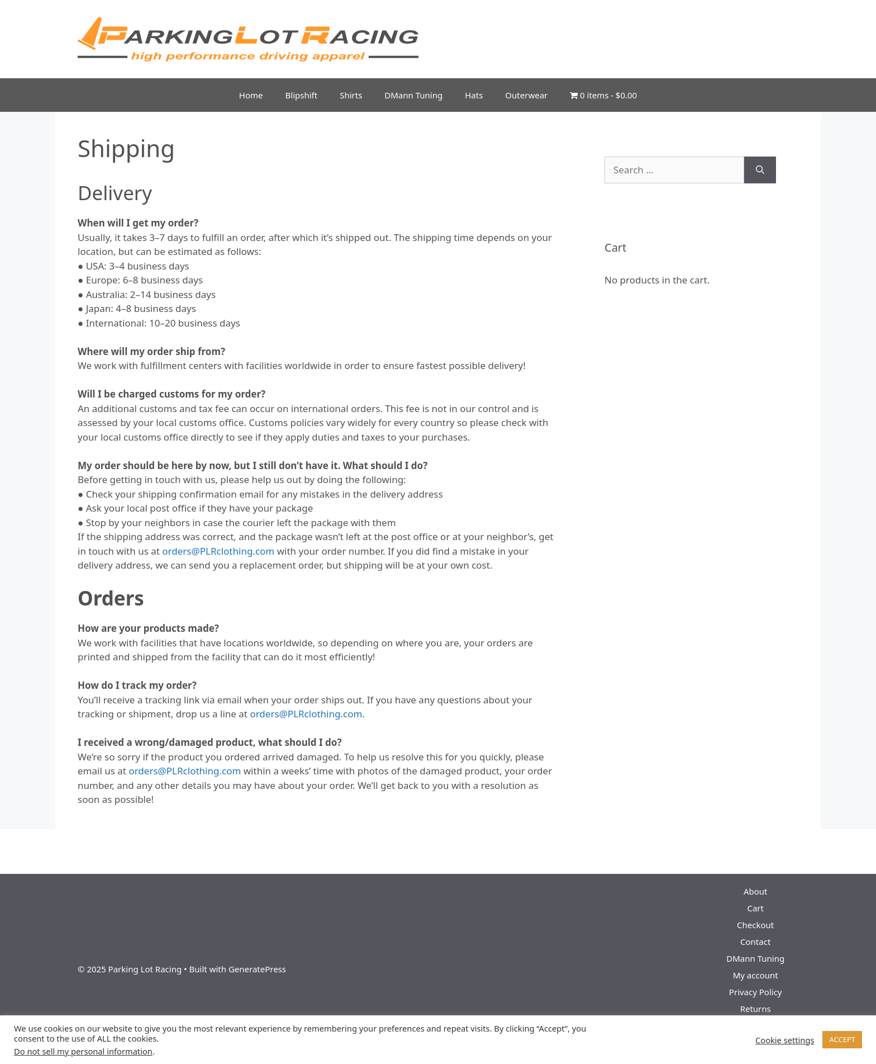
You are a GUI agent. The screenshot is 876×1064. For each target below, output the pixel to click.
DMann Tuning (413, 95)
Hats (474, 95)
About (756, 891)
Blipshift (301, 95)
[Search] (760, 170)
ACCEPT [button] (842, 1039)
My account (755, 975)
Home (251, 95)
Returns (755, 1008)
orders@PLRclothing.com (218, 551)
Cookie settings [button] (784, 1040)
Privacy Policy (755, 991)
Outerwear (526, 95)
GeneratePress (257, 969)
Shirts (351, 95)
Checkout (755, 924)
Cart (755, 908)
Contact (755, 941)
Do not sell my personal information (83, 1051)
